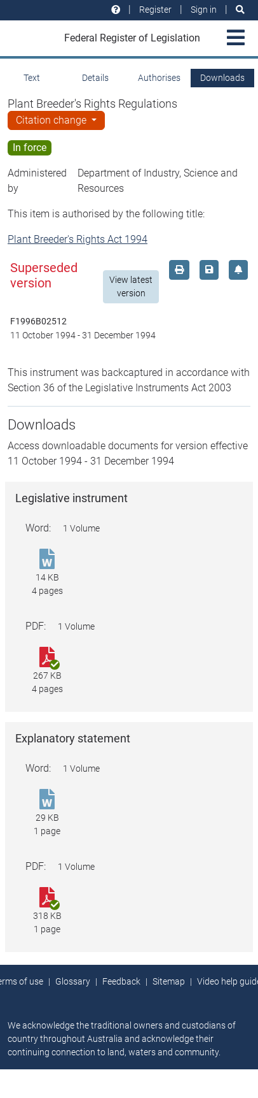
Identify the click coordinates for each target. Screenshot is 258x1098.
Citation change (52, 120)
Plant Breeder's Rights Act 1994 (77, 239)
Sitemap (169, 981)
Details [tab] (95, 78)
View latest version (131, 286)
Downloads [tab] (222, 78)
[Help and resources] (115, 10)
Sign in (204, 9)
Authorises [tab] (159, 78)
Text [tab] (32, 78)
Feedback (121, 981)
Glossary (72, 981)
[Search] (240, 10)
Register (155, 9)
